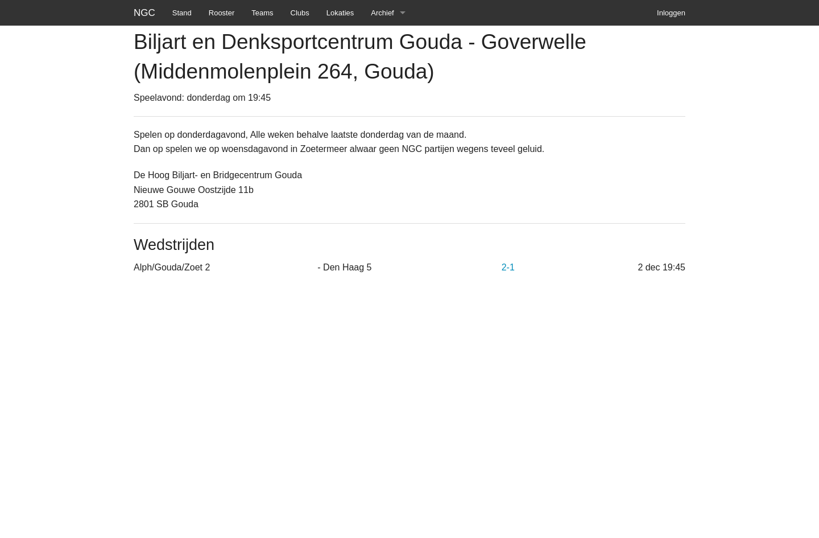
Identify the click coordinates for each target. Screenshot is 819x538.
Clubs (300, 13)
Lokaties (340, 13)
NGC (144, 12)
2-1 (508, 267)
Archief (382, 13)
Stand (182, 13)
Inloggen (671, 13)
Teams (262, 13)
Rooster (222, 13)
